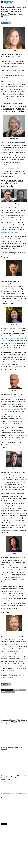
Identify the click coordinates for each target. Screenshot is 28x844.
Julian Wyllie (5, 19)
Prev (3, 785)
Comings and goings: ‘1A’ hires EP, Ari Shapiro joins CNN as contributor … (13, 777)
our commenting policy (19, 793)
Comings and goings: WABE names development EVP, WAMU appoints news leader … (14, 722)
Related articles (7, 689)
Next (8, 785)
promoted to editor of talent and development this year (13, 338)
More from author (20, 689)
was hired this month (11, 232)
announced (14, 494)
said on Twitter (11, 406)
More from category (8, 691)
